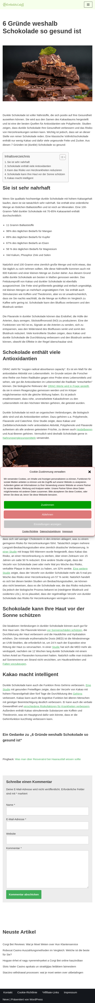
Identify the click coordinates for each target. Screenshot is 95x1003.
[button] (89, 471)
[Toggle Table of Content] (61, 157)
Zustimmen (47, 504)
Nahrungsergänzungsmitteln (19, 437)
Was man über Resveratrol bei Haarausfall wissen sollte (48, 759)
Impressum (67, 531)
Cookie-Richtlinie (30, 531)
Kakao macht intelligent (20, 178)
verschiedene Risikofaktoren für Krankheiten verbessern (57, 706)
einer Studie (10, 551)
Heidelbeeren (84, 429)
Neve (6, 999)
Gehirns (77, 693)
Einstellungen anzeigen (47, 524)
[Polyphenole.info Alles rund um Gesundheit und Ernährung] (13, 4)
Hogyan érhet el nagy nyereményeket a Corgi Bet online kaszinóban (43, 960)
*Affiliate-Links (50, 992)
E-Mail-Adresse (16, 819)
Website (11, 833)
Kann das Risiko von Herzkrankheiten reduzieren (34, 170)
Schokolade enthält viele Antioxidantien (29, 166)
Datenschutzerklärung (50, 531)
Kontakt (7, 992)
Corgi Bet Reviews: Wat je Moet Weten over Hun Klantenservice (40, 944)
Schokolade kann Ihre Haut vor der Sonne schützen (36, 174)
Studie (56, 646)
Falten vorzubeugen (14, 663)
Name (10, 804)
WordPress (36, 999)
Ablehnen (47, 514)
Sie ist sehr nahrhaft (18, 162)
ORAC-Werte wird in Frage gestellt (68, 386)
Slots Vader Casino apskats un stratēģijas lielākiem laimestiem (39, 966)
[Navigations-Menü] (88, 5)
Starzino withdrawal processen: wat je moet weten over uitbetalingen (43, 972)
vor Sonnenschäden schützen (64, 630)
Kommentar (14, 848)
